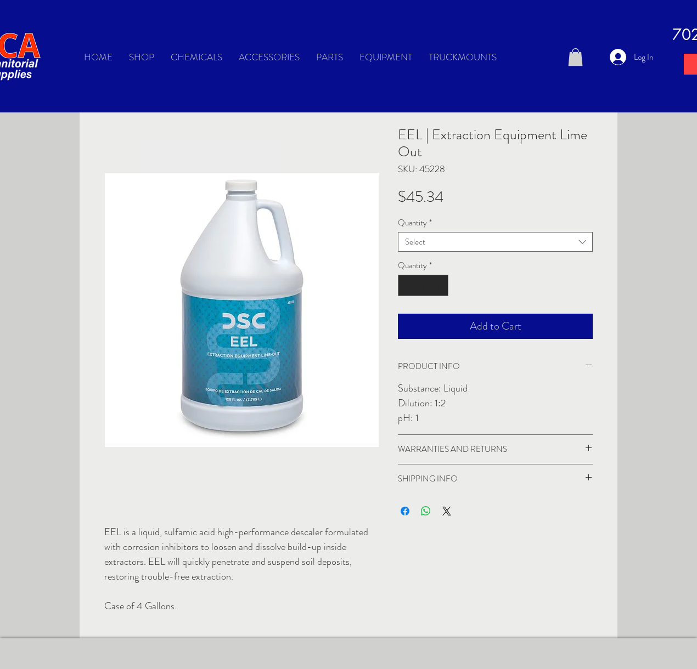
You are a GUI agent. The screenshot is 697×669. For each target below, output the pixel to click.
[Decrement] (407, 285)
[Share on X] (446, 511)
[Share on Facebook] (405, 511)
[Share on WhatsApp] (425, 511)
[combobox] (495, 242)
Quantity (415, 223)
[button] (575, 57)
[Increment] (439, 285)
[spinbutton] (423, 285)
